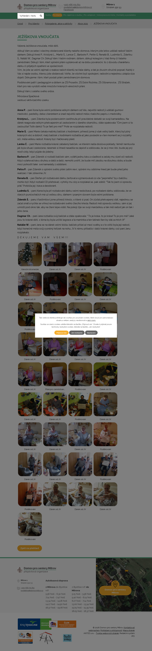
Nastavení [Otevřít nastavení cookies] (92, 333)
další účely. (91, 320)
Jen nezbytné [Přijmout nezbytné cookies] (77, 333)
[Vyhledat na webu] (30, 16)
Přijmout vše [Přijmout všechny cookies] (60, 333)
